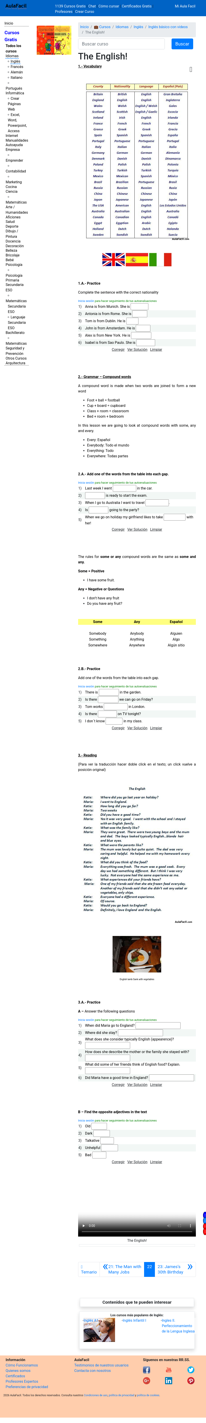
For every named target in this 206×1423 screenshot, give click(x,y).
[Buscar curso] (121, 44)
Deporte (12, 226)
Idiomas (12, 56)
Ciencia (12, 191)
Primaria (12, 280)
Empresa (13, 149)
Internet (12, 136)
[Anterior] (122, 1269)
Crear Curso (84, 11)
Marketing (14, 182)
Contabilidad (16, 171)
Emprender (14, 160)
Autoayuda (14, 145)
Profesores (63, 11)
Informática (15, 93)
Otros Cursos (16, 358)
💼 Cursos (102, 27)
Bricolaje (13, 255)
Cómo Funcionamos (22, 1365)
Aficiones (13, 217)
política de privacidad (121, 1395)
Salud (10, 222)
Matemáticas (16, 202)
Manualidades (17, 140)
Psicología (14, 265)
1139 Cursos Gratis (70, 6)
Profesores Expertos (22, 1381)
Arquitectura (15, 363)
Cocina (11, 187)
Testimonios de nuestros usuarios (101, 1365)
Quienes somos (18, 1371)
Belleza (11, 250)
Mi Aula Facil (185, 6)
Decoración (15, 246)
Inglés (15, 61)
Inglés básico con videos (168, 27)
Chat (92, 6)
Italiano (17, 77)
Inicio (9, 23)
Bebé (10, 260)
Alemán (17, 72)
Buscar (182, 44)
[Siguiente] (175, 1269)
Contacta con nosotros (92, 1371)
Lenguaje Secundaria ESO (17, 322)
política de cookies (148, 1395)
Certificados (15, 1376)
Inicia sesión (86, 301)
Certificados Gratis (137, 6)
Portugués (14, 88)
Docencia (13, 241)
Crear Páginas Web (14, 103)
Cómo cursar (108, 6)
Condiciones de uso (96, 1395)
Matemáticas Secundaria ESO (16, 306)
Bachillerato (15, 333)
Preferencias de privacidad (27, 1387)
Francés (17, 67)
